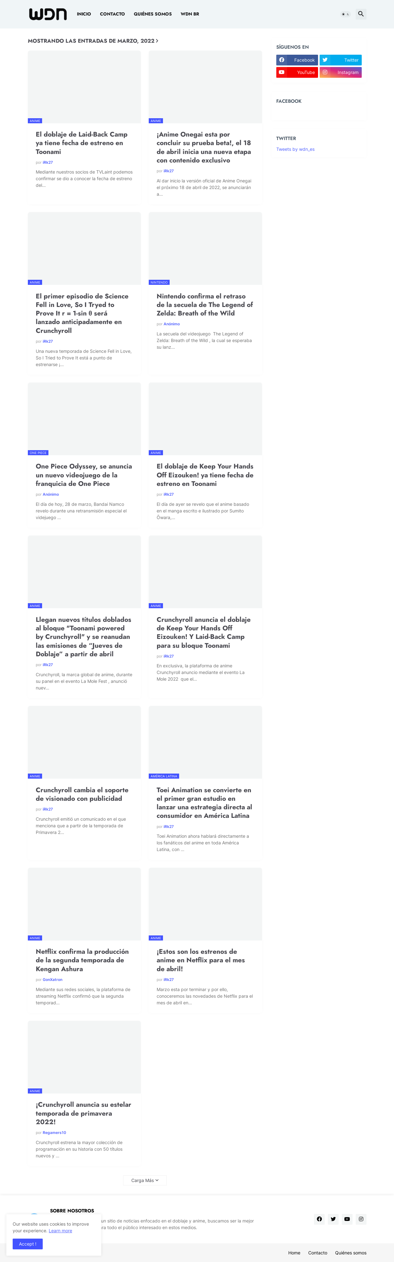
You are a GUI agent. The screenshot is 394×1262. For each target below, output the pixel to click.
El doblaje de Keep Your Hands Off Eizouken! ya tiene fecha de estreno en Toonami (205, 475)
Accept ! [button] (27, 1244)
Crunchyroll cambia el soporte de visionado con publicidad (82, 794)
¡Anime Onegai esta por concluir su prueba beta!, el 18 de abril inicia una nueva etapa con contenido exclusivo (204, 147)
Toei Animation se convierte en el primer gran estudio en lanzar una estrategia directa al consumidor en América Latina (204, 803)
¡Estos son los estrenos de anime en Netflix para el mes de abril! (201, 960)
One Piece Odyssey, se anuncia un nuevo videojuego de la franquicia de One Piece (84, 475)
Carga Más (142, 1180)
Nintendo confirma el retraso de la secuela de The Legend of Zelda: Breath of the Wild (205, 305)
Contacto (112, 14)
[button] (345, 14)
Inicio (84, 14)
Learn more (60, 1230)
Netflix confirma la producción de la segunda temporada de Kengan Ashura (82, 960)
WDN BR (190, 14)
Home (294, 1252)
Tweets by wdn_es (295, 149)
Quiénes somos (153, 14)
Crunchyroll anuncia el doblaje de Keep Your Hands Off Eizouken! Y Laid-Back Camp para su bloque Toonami (204, 633)
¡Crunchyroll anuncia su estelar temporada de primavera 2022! (83, 1113)
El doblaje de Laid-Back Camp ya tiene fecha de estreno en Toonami (82, 143)
